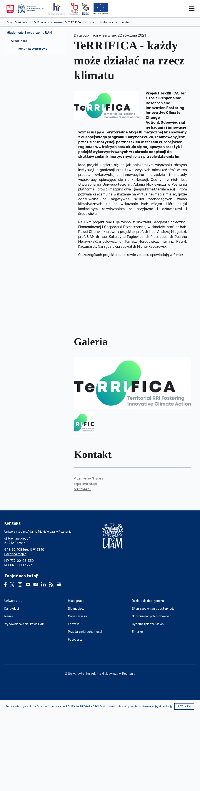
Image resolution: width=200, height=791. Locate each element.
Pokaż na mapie (15, 554)
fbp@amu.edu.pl (85, 484)
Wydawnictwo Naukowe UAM (24, 624)
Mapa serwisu (77, 616)
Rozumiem (184, 706)
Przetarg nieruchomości (85, 632)
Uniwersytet (13, 601)
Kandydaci (11, 609)
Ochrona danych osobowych (152, 616)
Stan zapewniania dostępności (153, 609)
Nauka (8, 616)
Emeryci (137, 632)
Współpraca (76, 601)
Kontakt (74, 624)
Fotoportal (75, 639)
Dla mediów (76, 609)
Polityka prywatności (82, 706)
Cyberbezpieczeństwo (148, 624)
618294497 (82, 489)
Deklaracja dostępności (148, 601)
